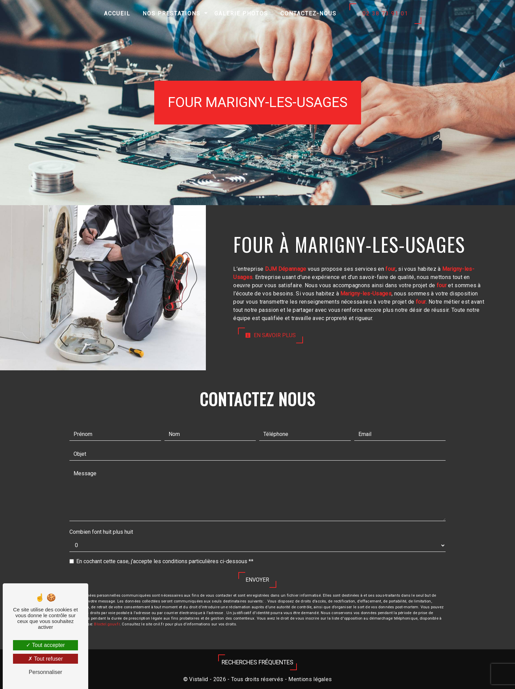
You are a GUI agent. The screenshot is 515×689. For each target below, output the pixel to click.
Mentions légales (309, 679)
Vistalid (198, 679)
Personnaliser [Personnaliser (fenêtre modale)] (45, 672)
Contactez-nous (308, 13)
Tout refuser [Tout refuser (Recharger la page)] (45, 659)
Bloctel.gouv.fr (106, 624)
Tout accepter (45, 645)
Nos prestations (171, 13)
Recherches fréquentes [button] (257, 662)
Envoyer (257, 580)
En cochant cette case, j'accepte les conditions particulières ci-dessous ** (164, 561)
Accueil (117, 13)
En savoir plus (270, 335)
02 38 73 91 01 (385, 13)
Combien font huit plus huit (101, 532)
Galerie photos (241, 13)
